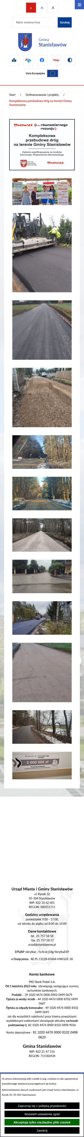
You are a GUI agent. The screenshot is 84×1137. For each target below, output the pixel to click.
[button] (42, 204)
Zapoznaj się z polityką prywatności (42, 1106)
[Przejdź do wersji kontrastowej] (70, 60)
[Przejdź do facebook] (42, 60)
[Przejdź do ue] (42, 73)
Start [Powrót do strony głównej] (12, 94)
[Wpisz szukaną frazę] (35, 22)
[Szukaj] (65, 22)
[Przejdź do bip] (56, 60)
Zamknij (42, 1130)
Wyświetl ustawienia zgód (42, 1114)
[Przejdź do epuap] (28, 60)
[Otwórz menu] (79, 4)
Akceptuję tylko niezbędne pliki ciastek (42, 1122)
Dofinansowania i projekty (42, 94)
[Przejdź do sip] (14, 60)
